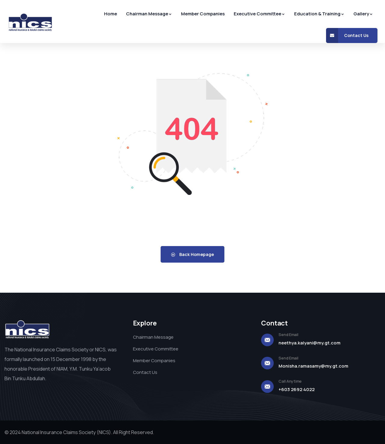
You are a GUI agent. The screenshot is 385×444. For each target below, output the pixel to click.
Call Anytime (290, 381)
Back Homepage (192, 254)
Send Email (288, 334)
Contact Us (347, 35)
